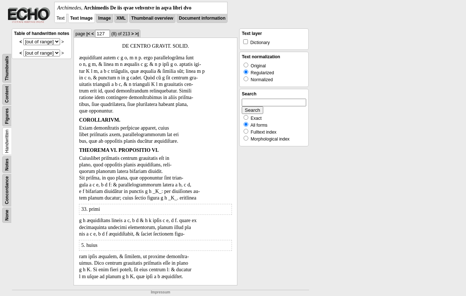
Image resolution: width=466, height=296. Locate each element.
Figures (6, 116)
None (6, 215)
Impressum (160, 292)
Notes (6, 164)
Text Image (81, 18)
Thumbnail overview (152, 18)
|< (88, 33)
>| (137, 33)
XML (121, 18)
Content (6, 94)
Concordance (6, 190)
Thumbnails (6, 68)
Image (104, 18)
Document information (202, 18)
